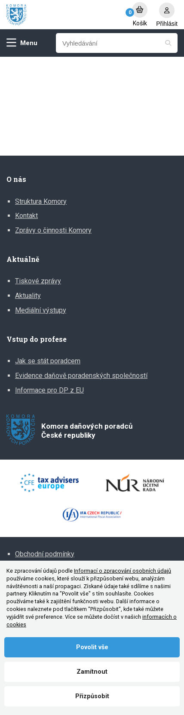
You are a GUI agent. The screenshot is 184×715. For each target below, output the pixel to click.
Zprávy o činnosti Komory (53, 230)
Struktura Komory (41, 201)
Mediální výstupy (40, 310)
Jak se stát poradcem (47, 361)
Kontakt (26, 216)
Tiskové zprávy (38, 281)
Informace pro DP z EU (49, 390)
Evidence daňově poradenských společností (81, 375)
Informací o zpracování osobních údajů (122, 571)
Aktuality (28, 296)
